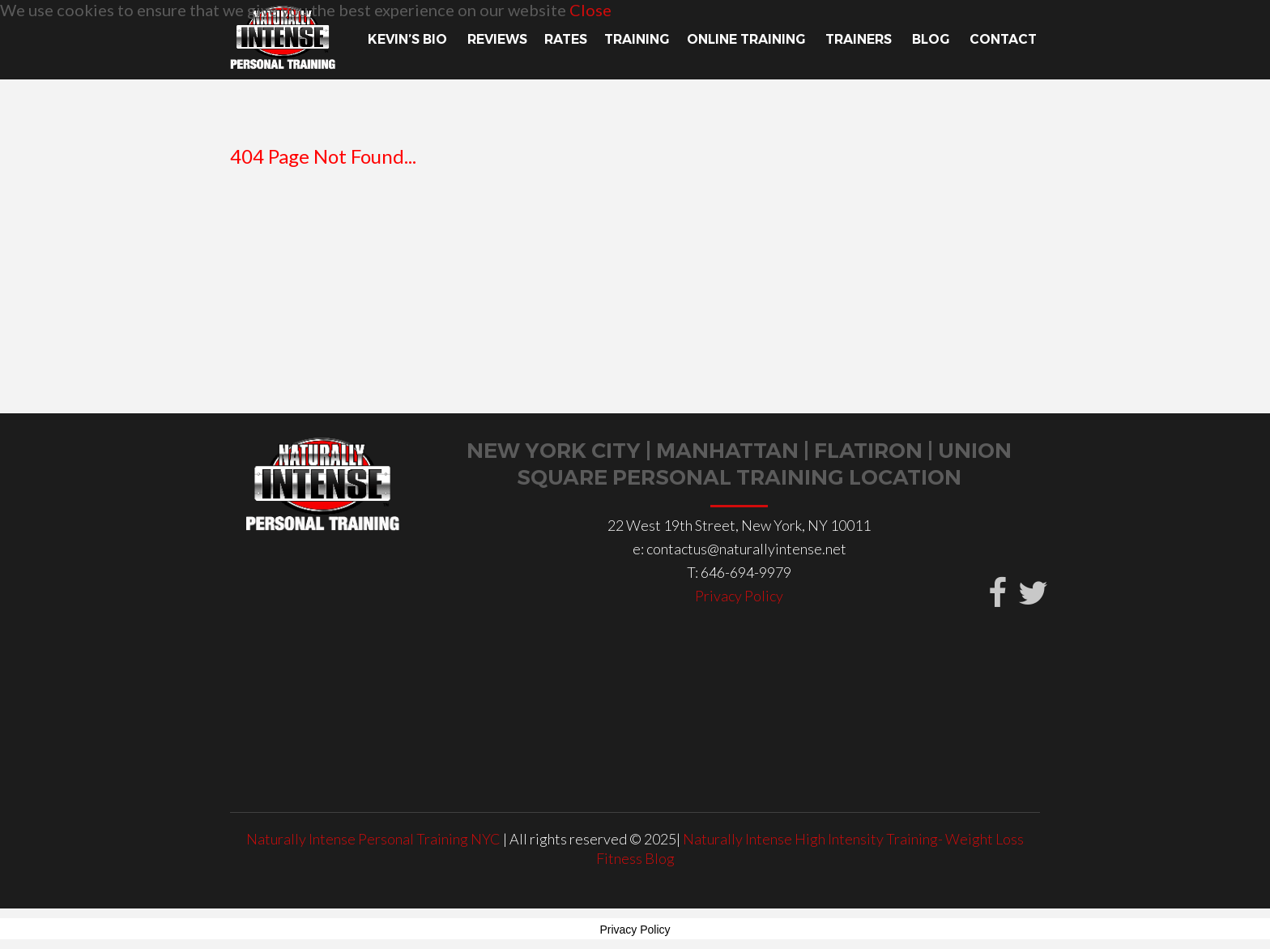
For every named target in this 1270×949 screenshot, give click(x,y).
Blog (932, 39)
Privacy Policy (739, 596)
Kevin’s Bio (409, 39)
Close (590, 9)
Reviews (497, 39)
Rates (565, 39)
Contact (1005, 39)
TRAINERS (860, 39)
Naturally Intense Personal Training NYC (374, 839)
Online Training (747, 39)
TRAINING (636, 39)
